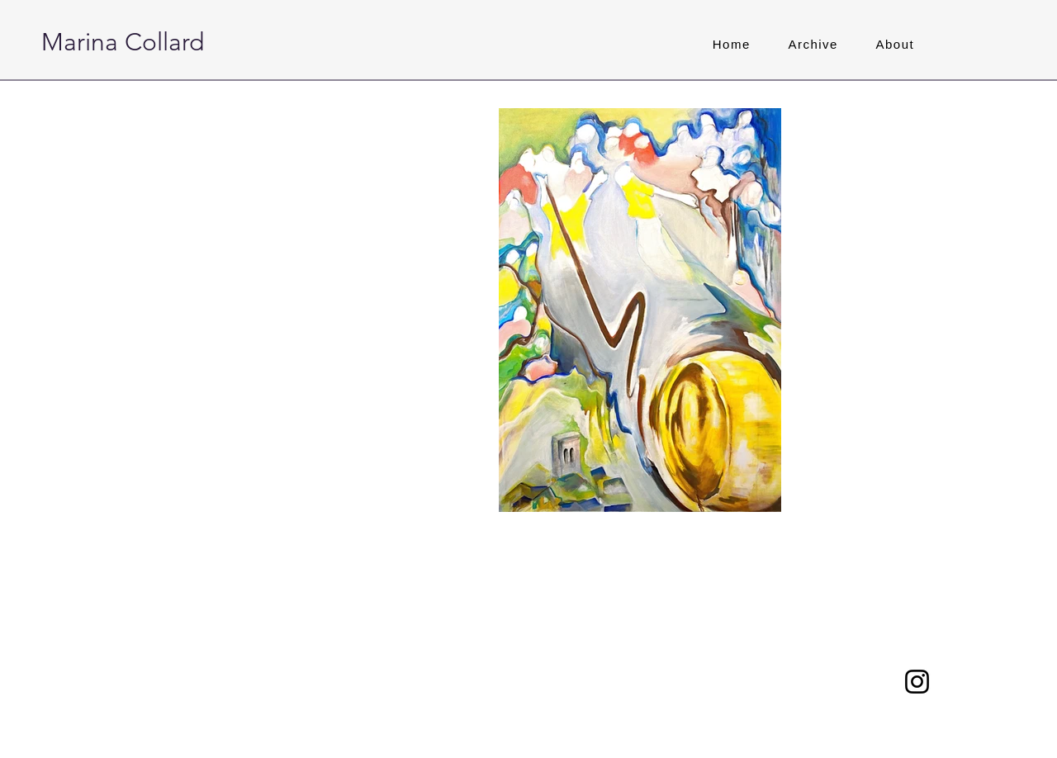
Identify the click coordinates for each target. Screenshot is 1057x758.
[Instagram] (917, 682)
